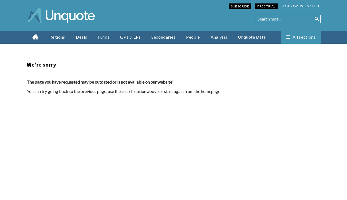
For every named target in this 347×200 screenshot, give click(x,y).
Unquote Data (252, 36)
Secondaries (163, 36)
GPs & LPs (130, 36)
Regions (57, 36)
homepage (210, 91)
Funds (103, 36)
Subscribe (240, 6)
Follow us (293, 6)
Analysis (219, 36)
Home (35, 37)
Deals (81, 36)
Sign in (313, 6)
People (193, 36)
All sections (304, 36)
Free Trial (266, 6)
